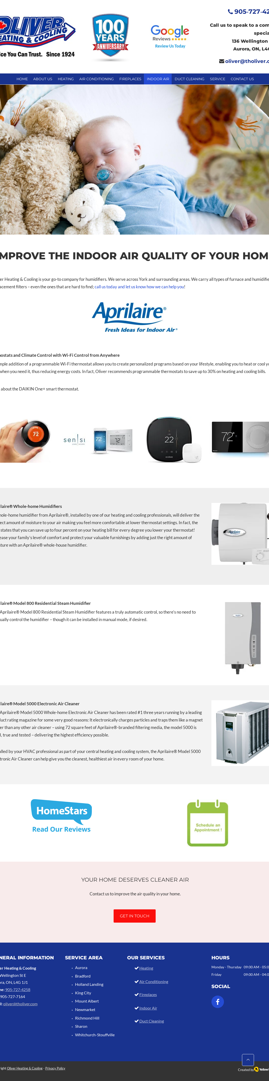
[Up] (248, 1060)
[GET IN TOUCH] (135, 916)
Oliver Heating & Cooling (25, 1068)
